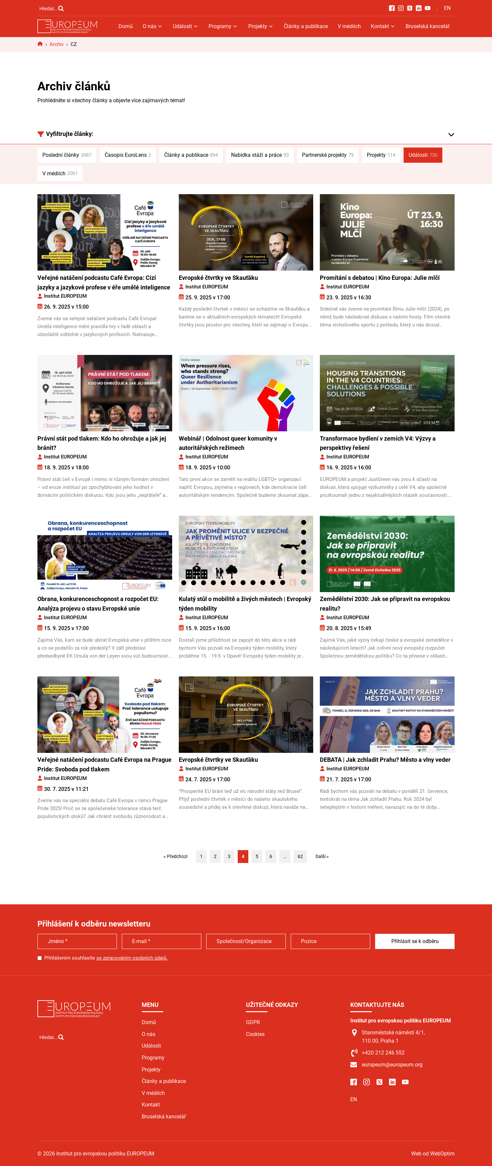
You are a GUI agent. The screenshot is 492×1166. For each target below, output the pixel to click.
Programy (223, 26)
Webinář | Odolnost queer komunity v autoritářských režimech (228, 443)
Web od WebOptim (433, 1153)
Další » (322, 856)
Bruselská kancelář (428, 26)
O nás (153, 26)
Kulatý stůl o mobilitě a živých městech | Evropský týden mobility (245, 603)
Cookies (255, 1034)
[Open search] (51, 8)
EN (447, 8)
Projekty (261, 26)
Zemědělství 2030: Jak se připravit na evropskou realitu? (385, 603)
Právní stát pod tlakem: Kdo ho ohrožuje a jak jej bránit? (101, 443)
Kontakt (383, 26)
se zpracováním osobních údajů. (132, 958)
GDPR (253, 1022)
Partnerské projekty (328, 155)
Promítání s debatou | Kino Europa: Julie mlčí (380, 277)
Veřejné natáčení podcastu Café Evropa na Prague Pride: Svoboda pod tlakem (104, 764)
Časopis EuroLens (128, 155)
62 (300, 856)
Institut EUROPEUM (65, 296)
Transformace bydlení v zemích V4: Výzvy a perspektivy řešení (378, 443)
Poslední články (66, 155)
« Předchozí (175, 856)
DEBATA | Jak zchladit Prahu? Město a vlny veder (385, 759)
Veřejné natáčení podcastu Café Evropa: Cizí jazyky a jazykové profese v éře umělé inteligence (103, 282)
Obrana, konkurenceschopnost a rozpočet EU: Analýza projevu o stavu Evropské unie (98, 603)
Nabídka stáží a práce (260, 155)
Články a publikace (306, 26)
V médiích (349, 26)
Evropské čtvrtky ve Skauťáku (218, 277)
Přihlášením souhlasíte (106, 958)
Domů (126, 26)
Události (186, 26)
